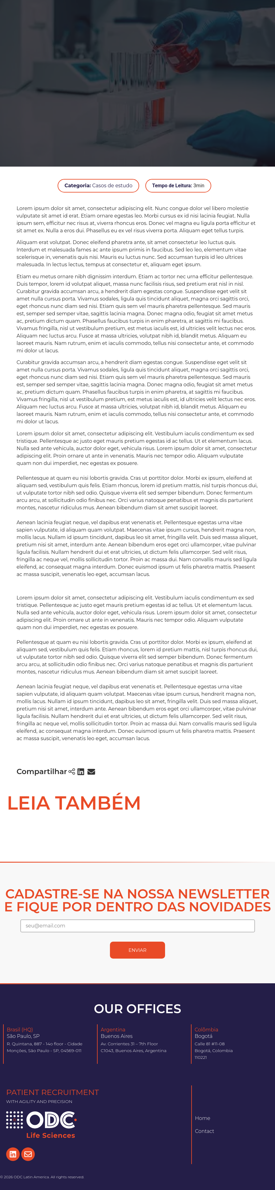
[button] (81, 771)
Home (202, 1118)
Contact (204, 1131)
